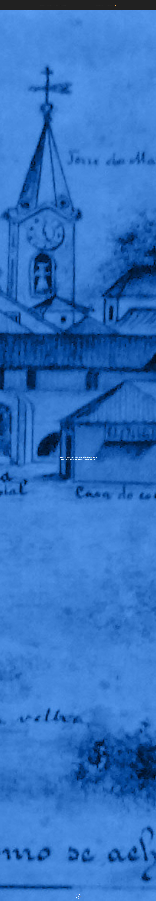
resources (99, 5)
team (56, 5)
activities (109, 5)
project (42, 5)
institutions (64, 5)
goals (49, 5)
